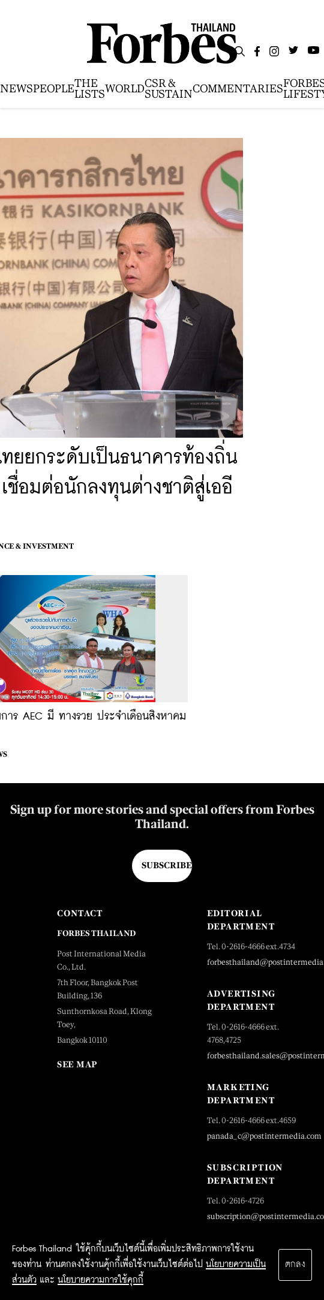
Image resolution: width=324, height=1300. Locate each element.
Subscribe (166, 865)
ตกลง (295, 1264)
